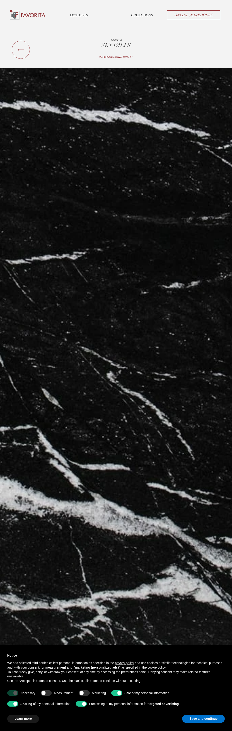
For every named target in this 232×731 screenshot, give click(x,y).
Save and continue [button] (203, 718)
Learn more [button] (23, 718)
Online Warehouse (193, 15)
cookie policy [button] (156, 667)
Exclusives (79, 15)
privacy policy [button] (124, 663)
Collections (142, 15)
